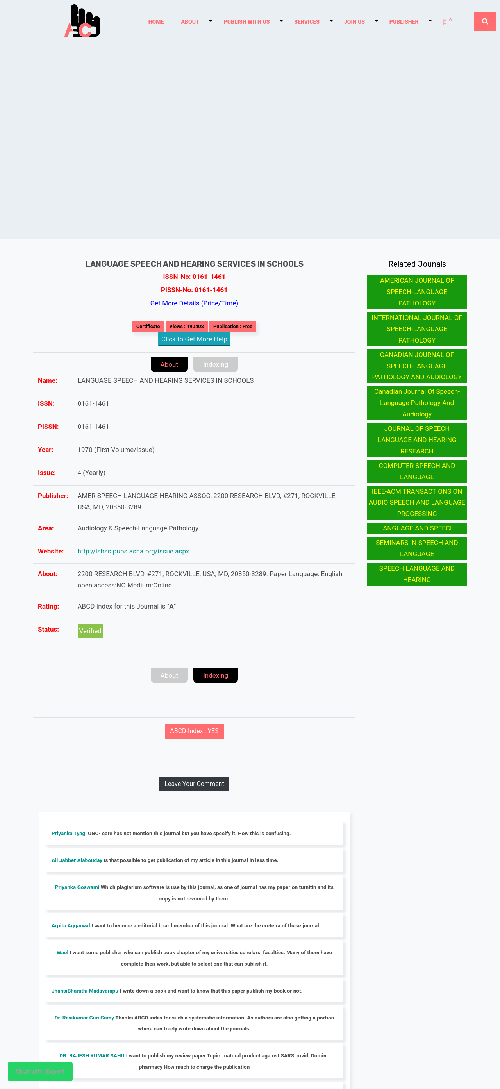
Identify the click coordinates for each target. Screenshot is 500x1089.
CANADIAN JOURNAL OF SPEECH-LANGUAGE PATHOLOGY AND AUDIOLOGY (417, 366)
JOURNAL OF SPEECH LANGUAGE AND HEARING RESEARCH (417, 440)
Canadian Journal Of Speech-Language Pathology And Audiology (417, 402)
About (169, 364)
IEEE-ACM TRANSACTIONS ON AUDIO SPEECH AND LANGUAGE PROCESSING (417, 502)
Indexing (215, 364)
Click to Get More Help (194, 339)
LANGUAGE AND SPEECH (417, 528)
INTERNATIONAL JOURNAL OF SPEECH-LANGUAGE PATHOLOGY (416, 329)
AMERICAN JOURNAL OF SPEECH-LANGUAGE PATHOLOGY (417, 292)
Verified (90, 631)
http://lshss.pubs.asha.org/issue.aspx (133, 551)
